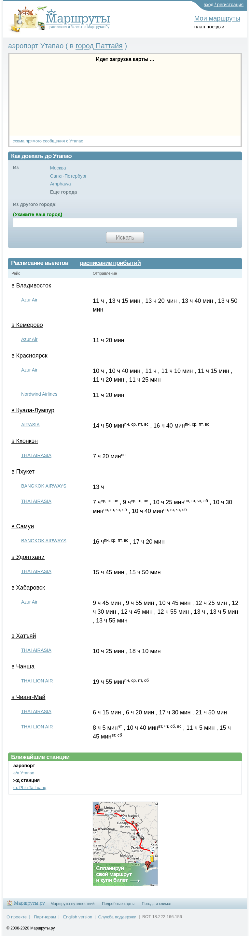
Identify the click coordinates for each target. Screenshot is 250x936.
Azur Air (29, 299)
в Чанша (23, 666)
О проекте (17, 916)
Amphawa (60, 183)
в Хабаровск (28, 587)
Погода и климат (157, 903)
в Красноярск (29, 355)
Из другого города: (35, 204)
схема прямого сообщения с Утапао (48, 141)
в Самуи (22, 526)
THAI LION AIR (37, 680)
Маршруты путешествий (72, 903)
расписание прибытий (110, 263)
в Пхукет (23, 471)
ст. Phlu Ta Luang (29, 787)
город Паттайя (99, 46)
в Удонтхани (28, 557)
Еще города (63, 192)
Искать (125, 237)
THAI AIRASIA (36, 455)
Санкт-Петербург (68, 176)
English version (77, 916)
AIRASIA (30, 424)
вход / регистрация (224, 4)
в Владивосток (31, 285)
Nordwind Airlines (39, 394)
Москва (58, 167)
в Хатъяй (23, 636)
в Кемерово (27, 325)
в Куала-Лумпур (32, 410)
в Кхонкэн (24, 441)
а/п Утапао (23, 772)
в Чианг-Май (28, 697)
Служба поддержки (117, 916)
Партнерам (45, 916)
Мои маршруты (217, 18)
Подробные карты (118, 903)
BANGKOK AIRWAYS (43, 486)
